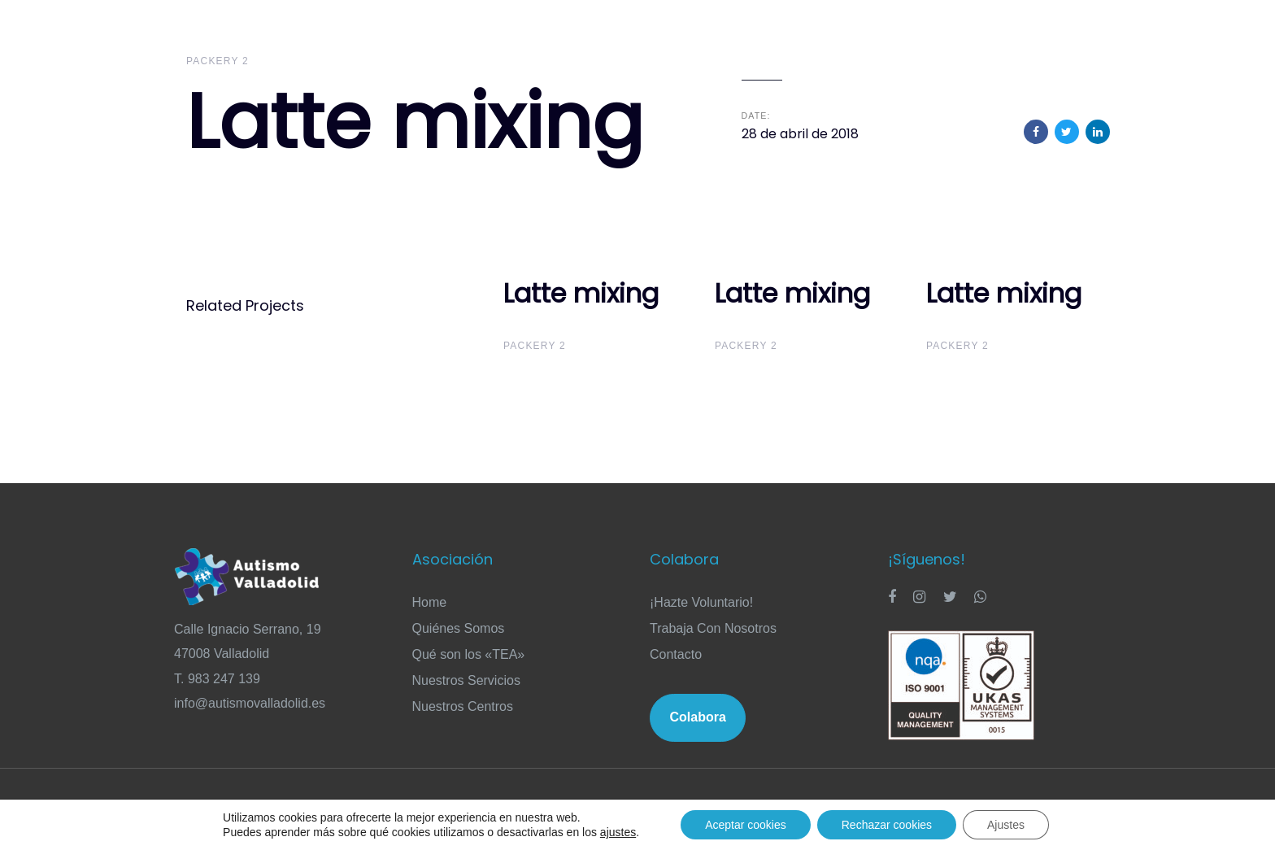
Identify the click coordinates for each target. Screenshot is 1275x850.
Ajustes (1006, 824)
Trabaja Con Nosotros (713, 628)
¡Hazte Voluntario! (701, 602)
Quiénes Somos (458, 628)
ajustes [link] (618, 832)
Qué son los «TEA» (468, 654)
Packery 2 (217, 61)
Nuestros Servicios (466, 680)
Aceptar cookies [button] (745, 824)
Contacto (676, 654)
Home (429, 602)
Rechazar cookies (887, 824)
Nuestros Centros (463, 706)
